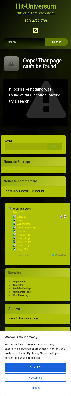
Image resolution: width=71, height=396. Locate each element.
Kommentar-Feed (53, 292)
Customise (35, 377)
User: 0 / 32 (50, 212)
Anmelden (49, 285)
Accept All (36, 367)
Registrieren (50, 281)
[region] (35, 363)
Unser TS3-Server (54, 209)
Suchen (23, 146)
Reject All (35, 387)
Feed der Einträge (53, 288)
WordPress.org (52, 295)
